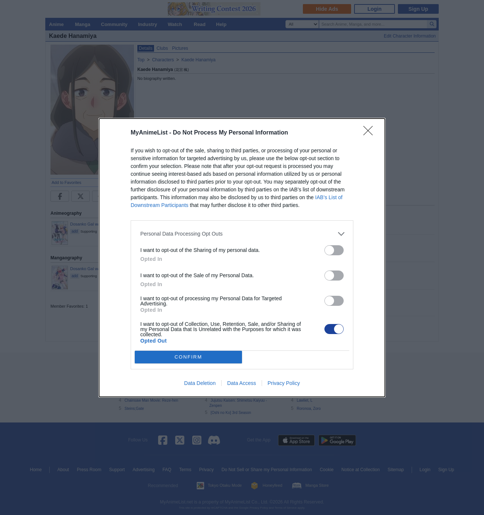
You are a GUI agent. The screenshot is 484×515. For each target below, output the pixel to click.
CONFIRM (188, 356)
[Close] (370, 133)
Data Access (241, 383)
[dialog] (242, 258)
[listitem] (242, 234)
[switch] (334, 250)
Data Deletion (200, 383)
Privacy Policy (284, 383)
